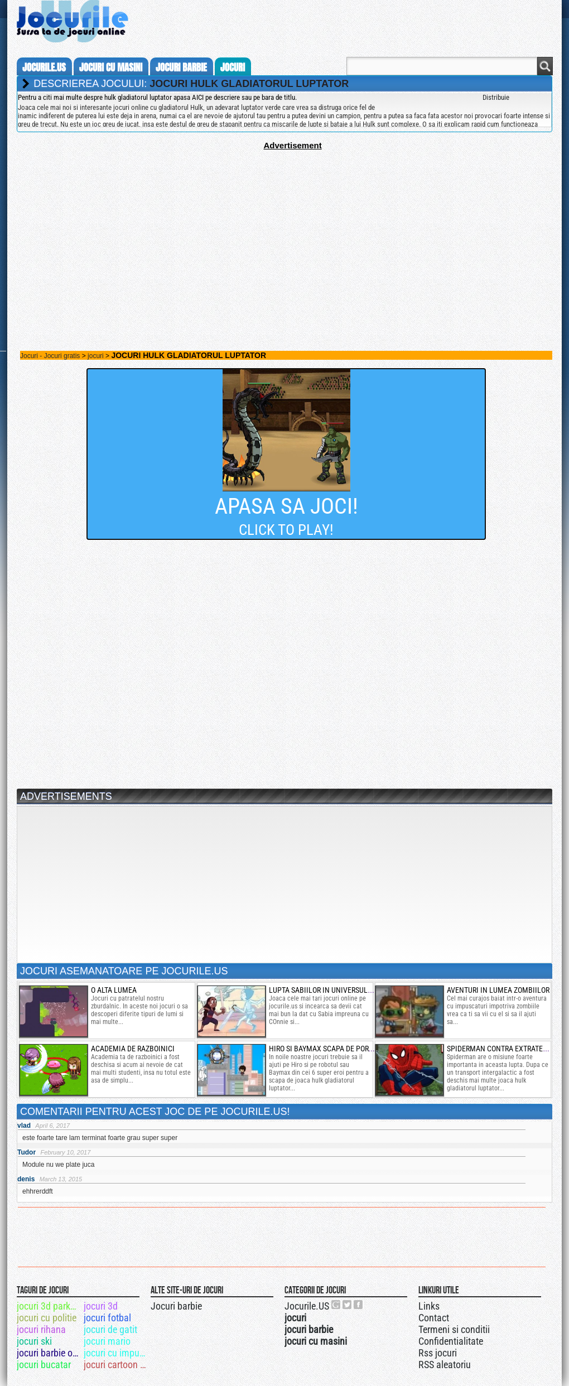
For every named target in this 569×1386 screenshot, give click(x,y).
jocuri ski (34, 1341)
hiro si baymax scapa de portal (324, 1048)
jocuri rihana (41, 1329)
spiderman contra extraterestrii (507, 1048)
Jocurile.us (44, 67)
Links (429, 1306)
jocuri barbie (181, 67)
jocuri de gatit (110, 1329)
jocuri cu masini (110, 67)
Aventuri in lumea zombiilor (498, 990)
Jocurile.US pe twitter (348, 1304)
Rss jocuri (437, 1353)
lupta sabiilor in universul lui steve (335, 990)
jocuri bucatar (44, 1364)
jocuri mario (107, 1341)
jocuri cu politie (46, 1318)
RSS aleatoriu (444, 1364)
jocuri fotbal (107, 1318)
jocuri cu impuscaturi (116, 1353)
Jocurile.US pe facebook (359, 1304)
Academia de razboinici (133, 1048)
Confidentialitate (450, 1341)
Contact (433, 1318)
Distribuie (496, 97)
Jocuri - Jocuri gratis (50, 356)
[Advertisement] (284, 228)
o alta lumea (114, 990)
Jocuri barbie (176, 1306)
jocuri (232, 67)
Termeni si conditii (454, 1329)
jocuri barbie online (49, 1353)
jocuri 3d (101, 1306)
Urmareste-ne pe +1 (336, 1304)
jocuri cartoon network (116, 1364)
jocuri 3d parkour (49, 1306)
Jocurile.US (306, 1306)
